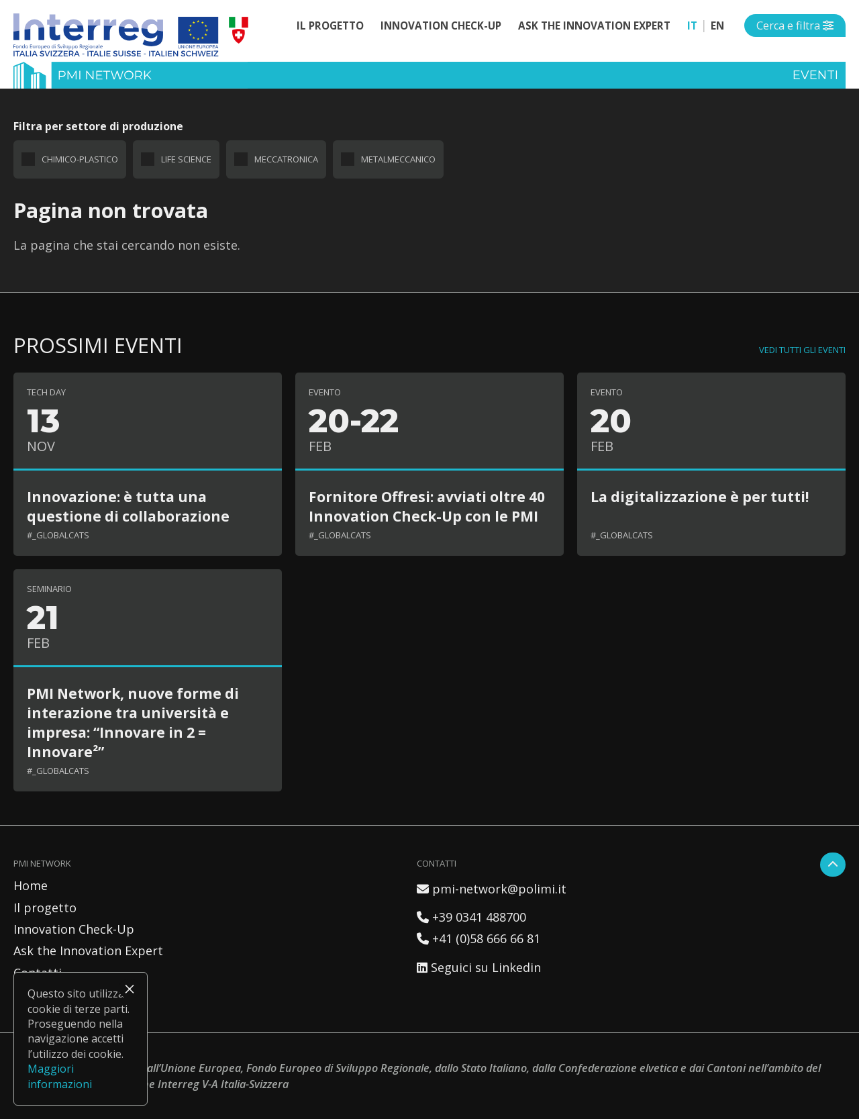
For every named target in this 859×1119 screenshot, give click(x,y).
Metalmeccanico (398, 159)
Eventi (815, 75)
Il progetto (330, 25)
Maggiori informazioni (60, 1076)
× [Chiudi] (129, 988)
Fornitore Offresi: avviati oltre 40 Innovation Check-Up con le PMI (427, 506)
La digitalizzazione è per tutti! (700, 496)
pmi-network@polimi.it (491, 889)
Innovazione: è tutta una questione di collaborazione (128, 506)
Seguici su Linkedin (479, 967)
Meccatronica (286, 159)
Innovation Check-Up (441, 25)
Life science (186, 159)
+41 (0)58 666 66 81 (478, 938)
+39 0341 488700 (471, 917)
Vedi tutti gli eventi (802, 350)
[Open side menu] (795, 25)
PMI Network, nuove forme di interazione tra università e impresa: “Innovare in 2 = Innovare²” (133, 722)
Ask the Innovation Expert (594, 25)
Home (30, 885)
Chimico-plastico (80, 159)
